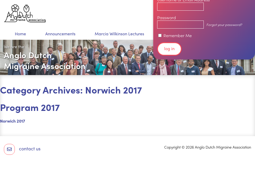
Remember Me (175, 35)
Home (20, 34)
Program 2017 (30, 107)
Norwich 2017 (12, 121)
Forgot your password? (224, 24)
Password (166, 18)
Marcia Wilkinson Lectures (119, 34)
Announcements (60, 34)
